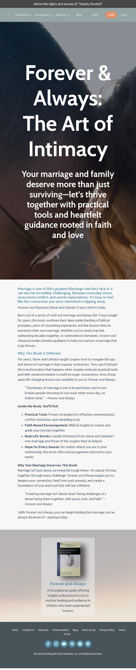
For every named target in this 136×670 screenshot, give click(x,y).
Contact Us (28, 638)
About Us (62, 14)
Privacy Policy (107, 638)
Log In (124, 14)
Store (95, 14)
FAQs (15, 638)
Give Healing (43, 14)
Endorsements (61, 638)
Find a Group (89, 638)
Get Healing (23, 14)
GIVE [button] (111, 15)
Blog (78, 14)
